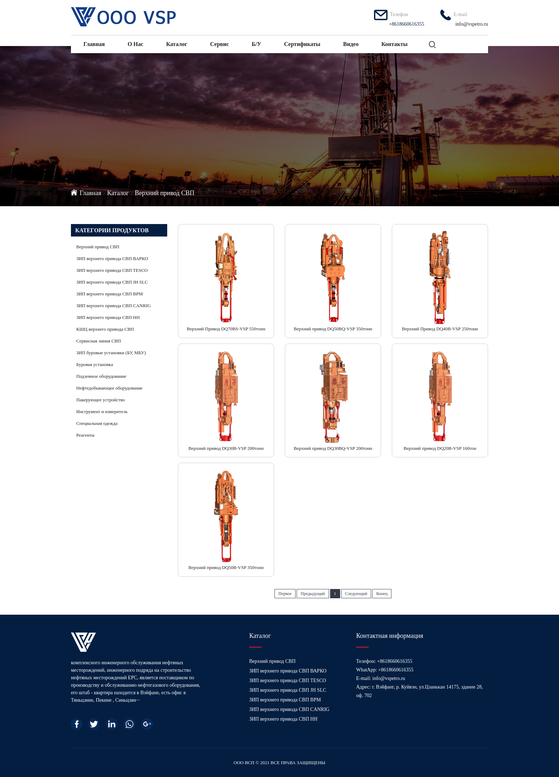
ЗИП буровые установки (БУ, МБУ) (111, 352)
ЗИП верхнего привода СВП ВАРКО (112, 258)
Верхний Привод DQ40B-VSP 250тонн (440, 328)
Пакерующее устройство (100, 399)
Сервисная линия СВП (98, 341)
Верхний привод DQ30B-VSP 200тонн (226, 448)
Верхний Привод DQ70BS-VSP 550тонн (226, 328)
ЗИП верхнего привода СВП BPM (109, 293)
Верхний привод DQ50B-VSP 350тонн (226, 567)
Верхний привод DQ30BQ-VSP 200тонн (333, 448)
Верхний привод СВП (164, 193)
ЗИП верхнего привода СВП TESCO (112, 270)
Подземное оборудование (101, 376)
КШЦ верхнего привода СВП (105, 329)
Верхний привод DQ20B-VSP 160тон (440, 448)
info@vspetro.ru (471, 24)
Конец (382, 593)
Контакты (394, 44)
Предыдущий (313, 593)
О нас (135, 44)
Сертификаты (302, 44)
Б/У (256, 44)
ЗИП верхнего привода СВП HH (108, 317)
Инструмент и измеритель (102, 411)
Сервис (219, 44)
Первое (285, 593)
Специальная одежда (96, 423)
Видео (351, 44)
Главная (94, 44)
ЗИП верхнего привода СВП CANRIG (113, 305)
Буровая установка (94, 364)
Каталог (176, 44)
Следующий (356, 593)
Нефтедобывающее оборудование (109, 388)
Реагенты (85, 435)
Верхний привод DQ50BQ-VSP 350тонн (333, 328)
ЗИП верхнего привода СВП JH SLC (112, 282)
